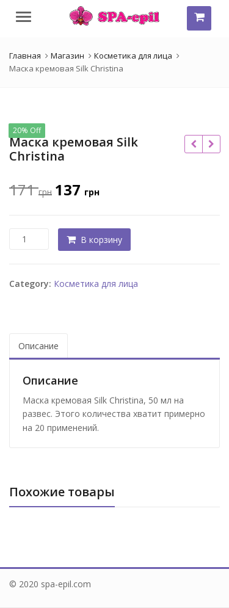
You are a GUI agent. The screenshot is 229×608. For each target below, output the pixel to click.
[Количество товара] (29, 239)
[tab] (38, 346)
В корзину (101, 239)
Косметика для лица (96, 283)
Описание (38, 346)
